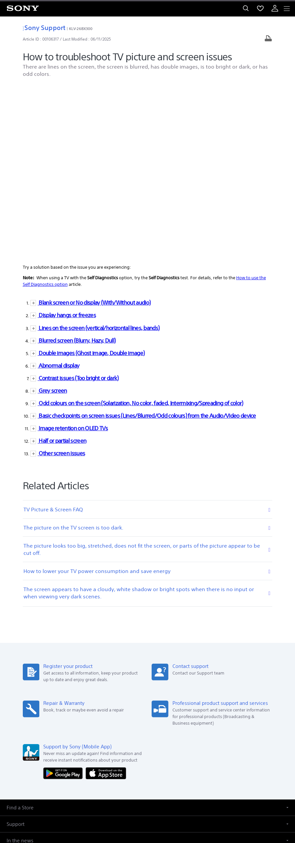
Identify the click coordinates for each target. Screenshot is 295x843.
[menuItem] (260, 8)
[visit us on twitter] (140, 757)
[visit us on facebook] (126, 757)
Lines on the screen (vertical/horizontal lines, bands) (98, 153)
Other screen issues (61, 279)
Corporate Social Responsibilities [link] (131, 741)
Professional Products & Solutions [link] (223, 741)
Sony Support (44, 27)
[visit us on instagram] (155, 757)
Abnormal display (58, 191)
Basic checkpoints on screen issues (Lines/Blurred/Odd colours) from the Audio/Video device (147, 241)
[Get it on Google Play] (64, 598)
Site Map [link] (270, 741)
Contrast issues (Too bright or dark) (78, 203)
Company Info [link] (30, 741)
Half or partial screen (62, 266)
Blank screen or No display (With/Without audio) (94, 128)
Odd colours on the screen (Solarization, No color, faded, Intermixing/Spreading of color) (140, 228)
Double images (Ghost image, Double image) (91, 178)
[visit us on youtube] (169, 757)
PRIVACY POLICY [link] (147, 804)
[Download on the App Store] (106, 598)
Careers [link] (176, 741)
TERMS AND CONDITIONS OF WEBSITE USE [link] (148, 796)
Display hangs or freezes (67, 140)
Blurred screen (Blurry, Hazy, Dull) (76, 166)
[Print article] (268, 39)
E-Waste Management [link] (71, 741)
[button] (147, 633)
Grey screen (52, 216)
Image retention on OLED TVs (73, 253)
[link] (14, 708)
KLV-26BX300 (80, 28)
